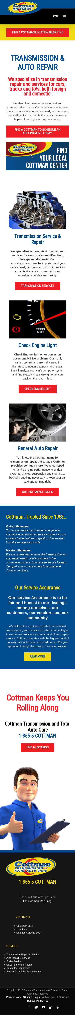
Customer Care (24, 926)
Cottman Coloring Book (28, 933)
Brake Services (14, 961)
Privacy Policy (13, 997)
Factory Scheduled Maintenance (23, 971)
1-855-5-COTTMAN (37, 736)
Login (37, 997)
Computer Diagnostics (18, 968)
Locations (21, 929)
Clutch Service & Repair (19, 965)
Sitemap (27, 997)
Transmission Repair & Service (22, 954)
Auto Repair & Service (18, 958)
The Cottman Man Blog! (37, 901)
